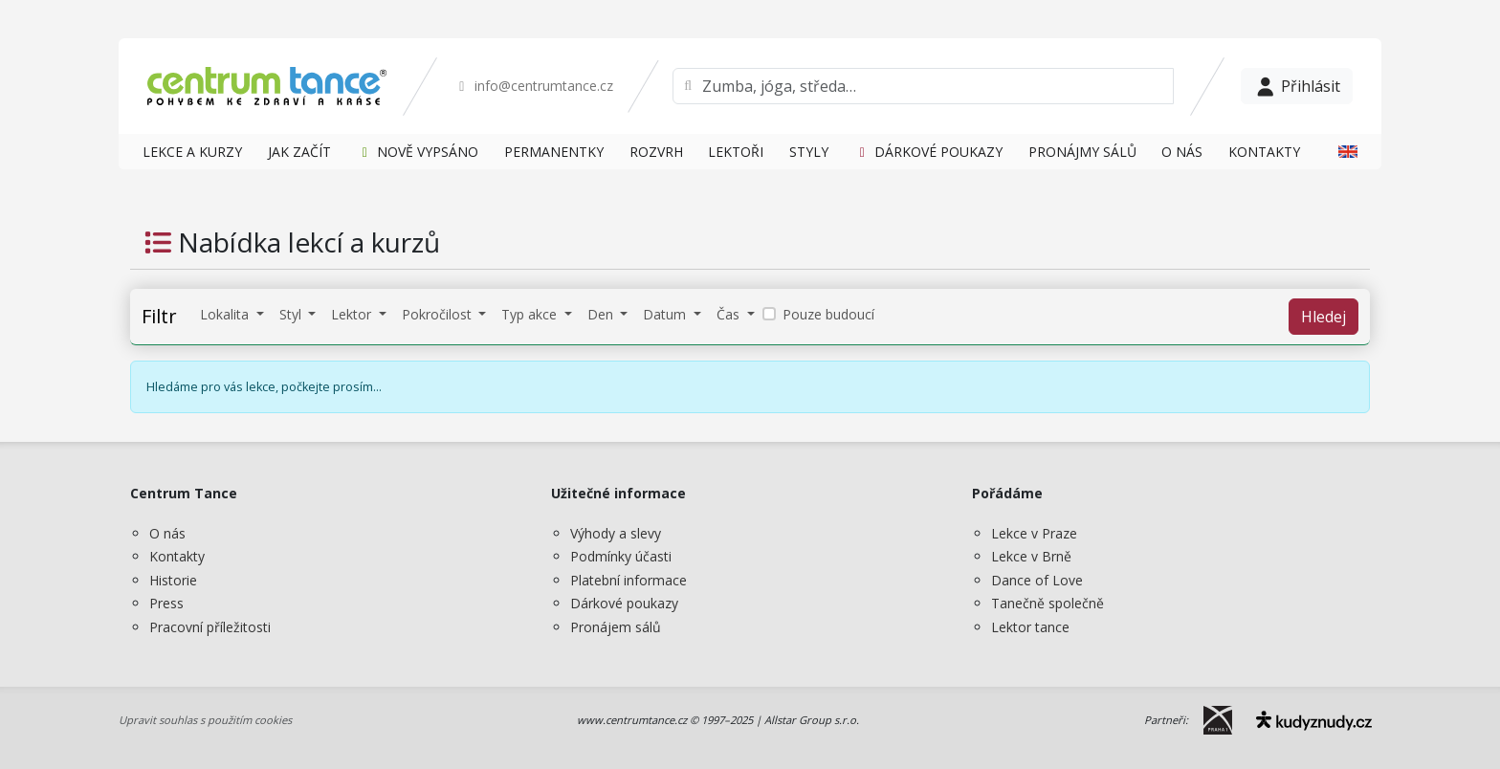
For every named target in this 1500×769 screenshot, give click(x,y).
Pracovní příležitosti (210, 627)
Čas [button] (730, 314)
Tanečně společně (1047, 603)
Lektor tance (1030, 627)
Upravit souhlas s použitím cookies (205, 720)
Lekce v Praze (1034, 533)
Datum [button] (666, 314)
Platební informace (628, 580)
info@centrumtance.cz (533, 86)
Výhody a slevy (615, 533)
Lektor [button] (353, 314)
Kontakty (177, 556)
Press (166, 603)
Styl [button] (292, 314)
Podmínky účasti (621, 556)
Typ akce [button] (531, 314)
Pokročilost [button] (438, 314)
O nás (167, 533)
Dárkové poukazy (624, 603)
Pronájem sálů (615, 627)
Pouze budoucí (828, 314)
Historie (173, 580)
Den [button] (602, 314)
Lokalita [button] (226, 314)
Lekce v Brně (1031, 556)
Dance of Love (1037, 580)
